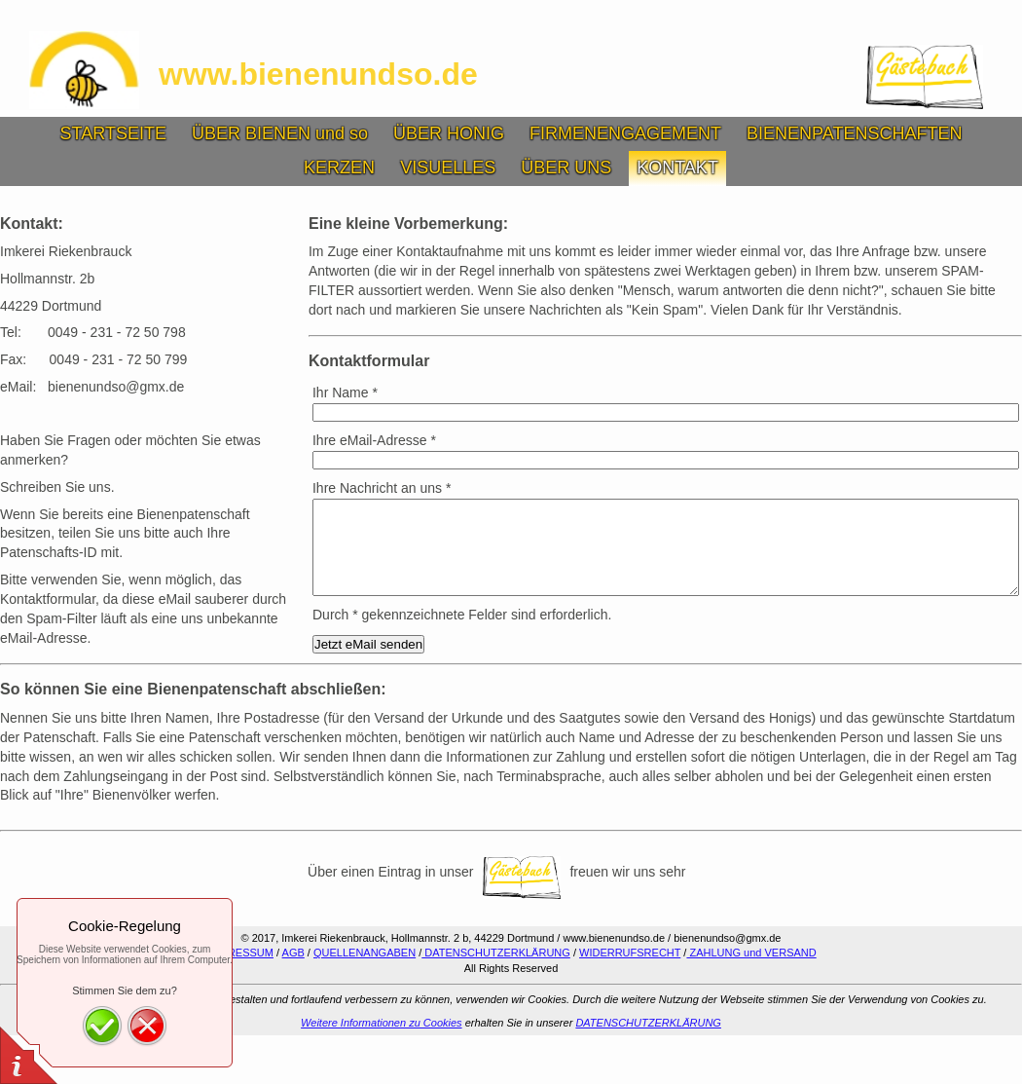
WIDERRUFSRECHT (629, 952)
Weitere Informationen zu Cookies (381, 1022)
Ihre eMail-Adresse (374, 440)
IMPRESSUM (241, 952)
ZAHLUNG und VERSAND (751, 952)
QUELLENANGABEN (364, 952)
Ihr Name (345, 392)
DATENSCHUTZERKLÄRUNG (495, 952)
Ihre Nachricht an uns (381, 488)
